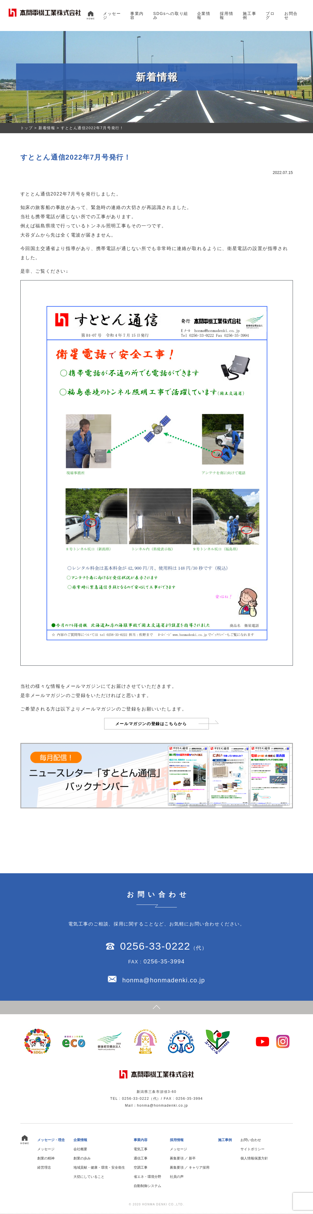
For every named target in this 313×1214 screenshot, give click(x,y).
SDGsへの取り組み (170, 15)
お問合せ (291, 15)
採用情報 (226, 15)
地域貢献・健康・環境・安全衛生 (99, 1168)
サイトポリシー (252, 1150)
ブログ (270, 15)
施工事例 (249, 15)
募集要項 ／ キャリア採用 (190, 1168)
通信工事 (140, 1159)
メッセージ (112, 15)
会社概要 (80, 1150)
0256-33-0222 (155, 946)
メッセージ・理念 (51, 1141)
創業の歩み (82, 1159)
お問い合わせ (250, 1141)
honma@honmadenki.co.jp (164, 981)
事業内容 (137, 15)
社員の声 (177, 1178)
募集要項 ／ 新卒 (183, 1159)
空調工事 (140, 1168)
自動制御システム (147, 1187)
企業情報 (204, 15)
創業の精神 (46, 1159)
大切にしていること (88, 1178)
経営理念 (44, 1168)
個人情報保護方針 (254, 1159)
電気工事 (140, 1150)
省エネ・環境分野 (147, 1178)
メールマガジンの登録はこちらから (151, 723)
